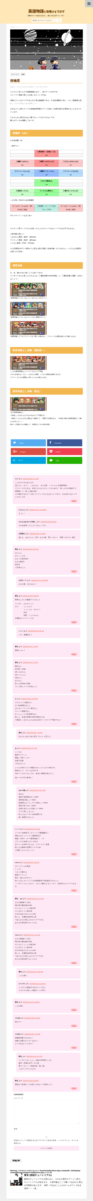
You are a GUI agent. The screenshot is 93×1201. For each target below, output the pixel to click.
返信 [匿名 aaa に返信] (74, 927)
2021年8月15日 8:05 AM (36, 631)
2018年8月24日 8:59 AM (31, 549)
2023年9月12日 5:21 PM (34, 1056)
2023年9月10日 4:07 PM (32, 1034)
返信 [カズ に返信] (74, 501)
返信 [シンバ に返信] (74, 854)
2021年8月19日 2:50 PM (31, 862)
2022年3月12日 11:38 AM (31, 1002)
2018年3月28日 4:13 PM (31, 479)
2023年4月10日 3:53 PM (37, 984)
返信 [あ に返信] (74, 781)
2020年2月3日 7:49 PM (30, 646)
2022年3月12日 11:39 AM (34, 972)
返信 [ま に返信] (74, 724)
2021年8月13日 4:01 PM (37, 790)
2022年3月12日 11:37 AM (35, 899)
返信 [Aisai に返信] (74, 963)
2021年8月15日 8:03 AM (32, 829)
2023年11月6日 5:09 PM (31, 1081)
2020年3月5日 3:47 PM (30, 662)
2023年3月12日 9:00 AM (48, 522)
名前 (15, 1129)
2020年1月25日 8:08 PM (31, 596)
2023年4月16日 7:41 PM (34, 733)
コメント (18, 1098)
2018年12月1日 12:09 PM (39, 580)
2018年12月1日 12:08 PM (38, 510)
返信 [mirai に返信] (74, 890)
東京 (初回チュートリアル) (38, 1175)
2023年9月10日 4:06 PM (32, 1018)
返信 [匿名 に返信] (74, 571)
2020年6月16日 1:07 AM (29, 748)
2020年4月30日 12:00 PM (29, 699)
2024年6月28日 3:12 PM (37, 534)
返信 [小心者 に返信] (74, 1026)
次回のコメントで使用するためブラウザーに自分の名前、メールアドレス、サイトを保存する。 (46, 1141)
